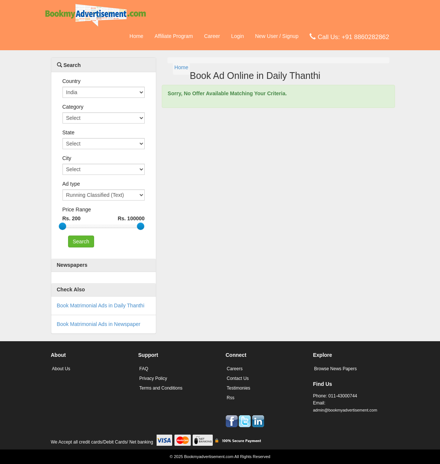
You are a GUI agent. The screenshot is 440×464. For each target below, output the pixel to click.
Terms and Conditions (161, 388)
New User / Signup (277, 36)
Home (136, 36)
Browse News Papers (335, 368)
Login (237, 36)
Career (212, 36)
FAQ (143, 368)
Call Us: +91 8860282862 (349, 37)
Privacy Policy (153, 378)
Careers (235, 368)
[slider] (62, 226)
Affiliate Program (173, 36)
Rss (231, 397)
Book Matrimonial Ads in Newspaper (99, 324)
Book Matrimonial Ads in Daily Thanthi (101, 305)
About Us (61, 368)
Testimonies (238, 388)
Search (69, 65)
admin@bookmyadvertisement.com (345, 410)
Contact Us (238, 378)
